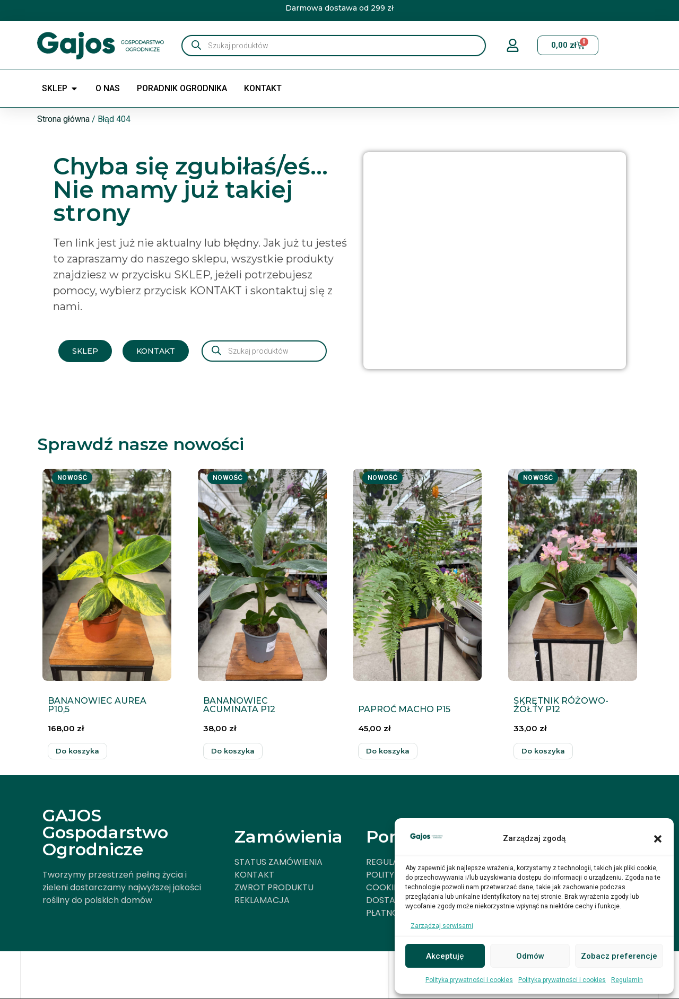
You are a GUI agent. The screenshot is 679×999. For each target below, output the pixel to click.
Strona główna (63, 119)
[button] (657, 839)
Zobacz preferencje (619, 956)
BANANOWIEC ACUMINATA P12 (239, 705)
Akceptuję (445, 956)
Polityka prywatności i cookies (469, 980)
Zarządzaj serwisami (442, 926)
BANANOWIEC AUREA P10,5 (97, 705)
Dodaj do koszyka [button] (77, 751)
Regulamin (627, 980)
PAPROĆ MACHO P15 (404, 709)
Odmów (530, 956)
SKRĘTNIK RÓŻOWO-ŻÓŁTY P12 (560, 705)
